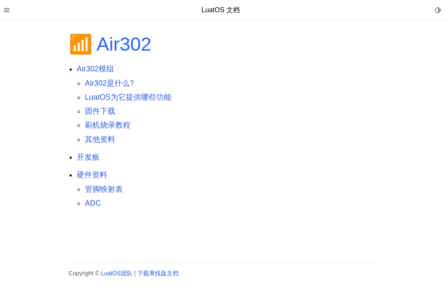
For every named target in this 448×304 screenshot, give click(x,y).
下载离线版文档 (158, 273)
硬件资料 (92, 175)
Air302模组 (95, 69)
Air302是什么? (109, 83)
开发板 (88, 157)
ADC (93, 203)
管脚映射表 (104, 189)
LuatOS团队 (117, 273)
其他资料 (100, 139)
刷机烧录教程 (107, 125)
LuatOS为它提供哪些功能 (128, 97)
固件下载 (100, 111)
